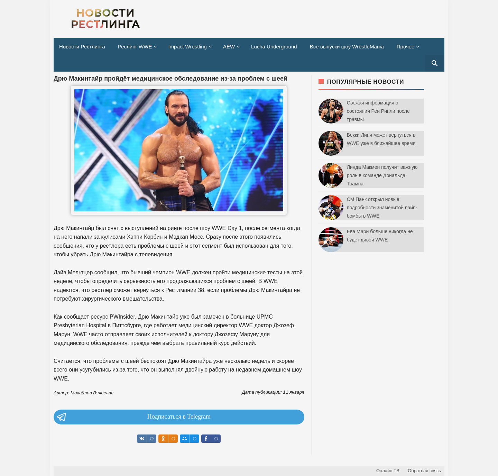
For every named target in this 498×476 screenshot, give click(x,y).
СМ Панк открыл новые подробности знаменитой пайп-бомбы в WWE (382, 207)
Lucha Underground (274, 46)
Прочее (406, 46)
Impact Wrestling (187, 46)
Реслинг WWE (135, 46)
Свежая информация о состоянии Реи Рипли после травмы (378, 111)
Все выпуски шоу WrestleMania (347, 46)
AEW (229, 46)
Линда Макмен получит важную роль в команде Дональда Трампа (382, 175)
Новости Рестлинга (82, 46)
